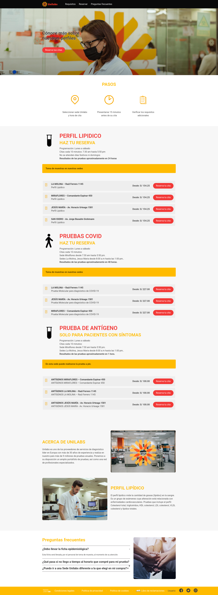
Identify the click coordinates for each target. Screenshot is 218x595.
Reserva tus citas (53, 50)
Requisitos (70, 4)
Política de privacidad (92, 590)
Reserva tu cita (163, 185)
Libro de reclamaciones (150, 590)
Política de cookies (119, 590)
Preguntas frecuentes (101, 4)
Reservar (83, 4)
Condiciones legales (64, 590)
